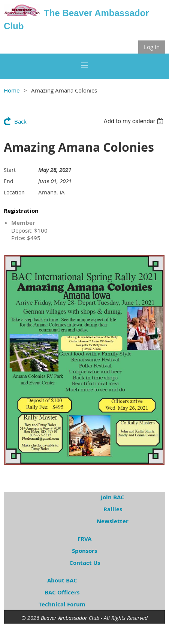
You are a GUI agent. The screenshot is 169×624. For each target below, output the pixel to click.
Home (11, 90)
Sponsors (84, 551)
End (8, 181)
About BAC (62, 580)
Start (10, 169)
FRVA (84, 539)
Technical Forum (62, 604)
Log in (152, 47)
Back (20, 121)
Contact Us (84, 563)
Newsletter (113, 521)
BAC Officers (62, 592)
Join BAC (112, 497)
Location (14, 192)
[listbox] (134, 121)
